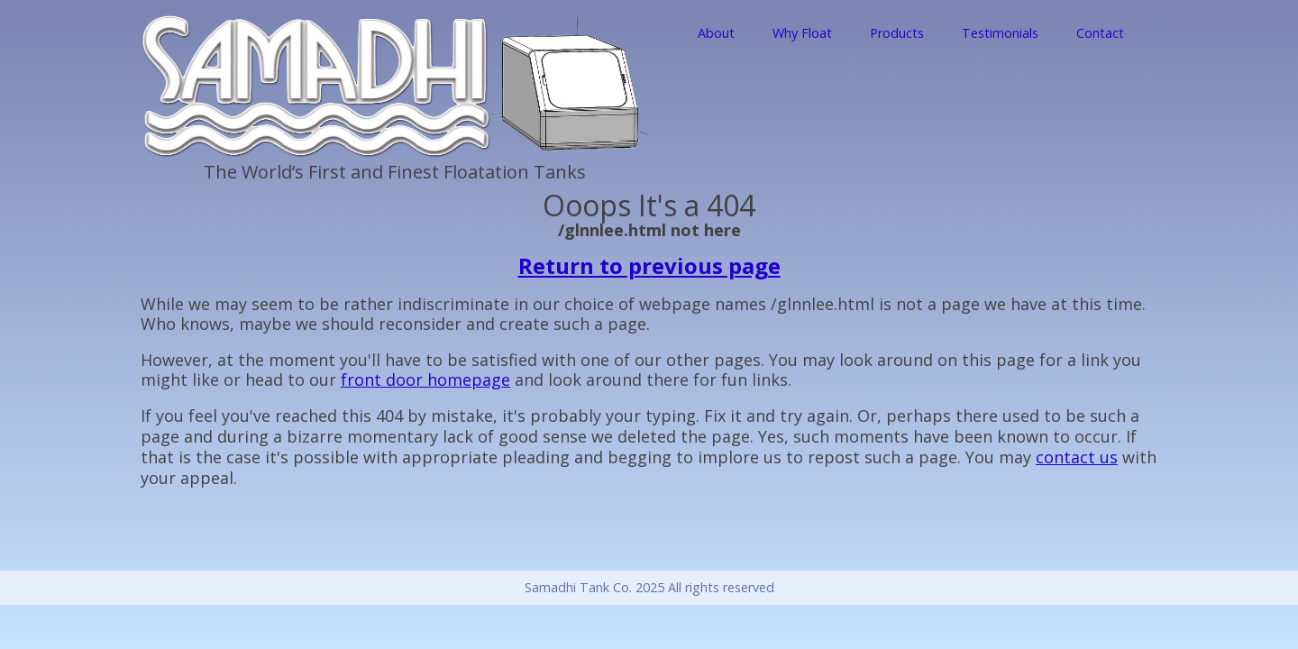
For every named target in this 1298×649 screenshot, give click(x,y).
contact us (1077, 457)
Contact (1100, 32)
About (716, 32)
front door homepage (425, 379)
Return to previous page (649, 265)
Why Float (802, 32)
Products (897, 32)
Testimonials (1000, 32)
